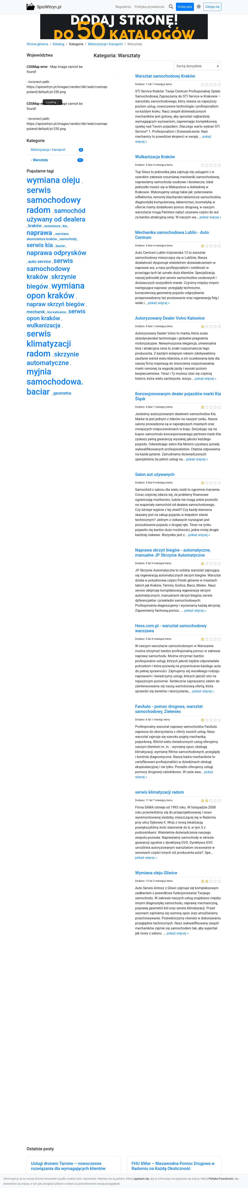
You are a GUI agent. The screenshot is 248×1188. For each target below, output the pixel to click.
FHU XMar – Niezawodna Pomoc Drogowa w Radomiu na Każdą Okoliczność (173, 1166)
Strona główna (37, 44)
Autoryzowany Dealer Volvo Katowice (170, 318)
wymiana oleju (54, 180)
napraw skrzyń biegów (56, 304)
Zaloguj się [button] (212, 6)
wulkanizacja (44, 325)
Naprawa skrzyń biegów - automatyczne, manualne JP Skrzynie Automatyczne (173, 553)
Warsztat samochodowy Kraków (165, 76)
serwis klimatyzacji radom (159, 792)
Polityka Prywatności (220, 1178)
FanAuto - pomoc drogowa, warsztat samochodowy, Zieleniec (169, 709)
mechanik (36, 311)
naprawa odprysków (56, 253)
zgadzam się (141, 1178)
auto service (40, 261)
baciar (61, 246)
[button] (171, 6)
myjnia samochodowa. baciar (55, 381)
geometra (62, 393)
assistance (52, 226)
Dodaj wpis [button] (185, 6)
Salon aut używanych (154, 474)
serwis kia (40, 245)
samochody (68, 239)
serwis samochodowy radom (54, 200)
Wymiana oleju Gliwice (156, 872)
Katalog (58, 44)
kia (65, 226)
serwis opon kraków (56, 315)
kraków (35, 225)
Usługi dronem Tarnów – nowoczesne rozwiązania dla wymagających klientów (68, 1166)
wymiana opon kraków (56, 291)
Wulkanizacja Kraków (155, 156)
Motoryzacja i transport (105, 44)
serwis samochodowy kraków (50, 269)
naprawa (40, 233)
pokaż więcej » (210, 217)
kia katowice (57, 312)
